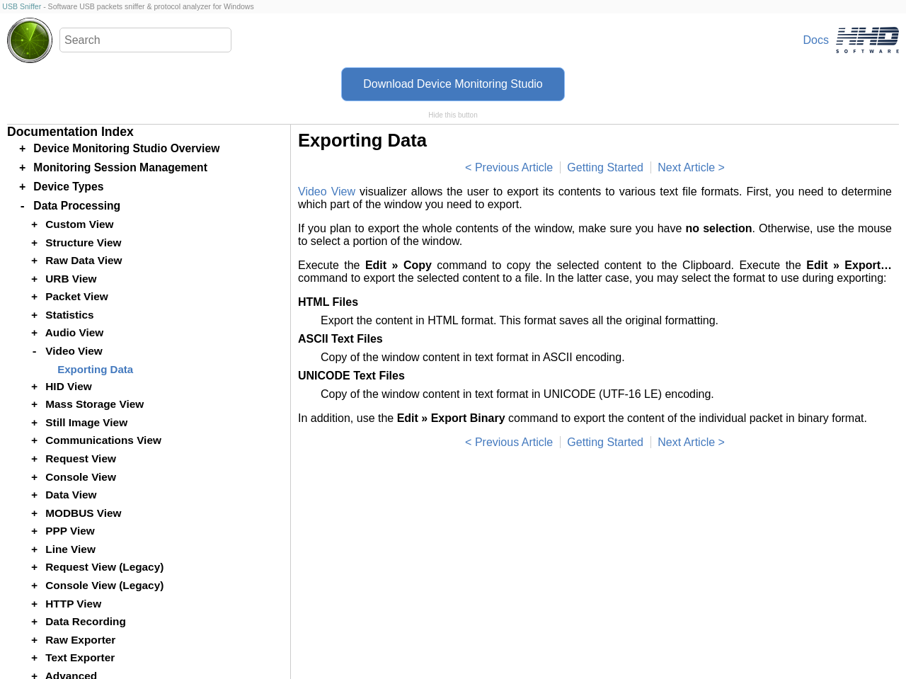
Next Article (686, 167)
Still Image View (86, 422)
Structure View (83, 242)
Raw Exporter (80, 640)
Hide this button (453, 115)
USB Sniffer (21, 6)
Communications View (103, 440)
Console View (80, 477)
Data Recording (85, 621)
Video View (326, 192)
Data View (70, 495)
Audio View (74, 332)
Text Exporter (80, 657)
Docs (816, 40)
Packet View (76, 296)
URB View (70, 279)
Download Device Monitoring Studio (452, 84)
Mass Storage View (94, 404)
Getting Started (605, 167)
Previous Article (514, 167)
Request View (80, 458)
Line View (70, 549)
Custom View (79, 224)
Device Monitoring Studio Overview (126, 148)
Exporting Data (95, 369)
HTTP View (73, 604)
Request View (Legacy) (104, 567)
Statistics (69, 315)
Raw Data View (83, 260)
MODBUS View (83, 513)
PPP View (69, 531)
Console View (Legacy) (104, 585)
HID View (68, 386)
